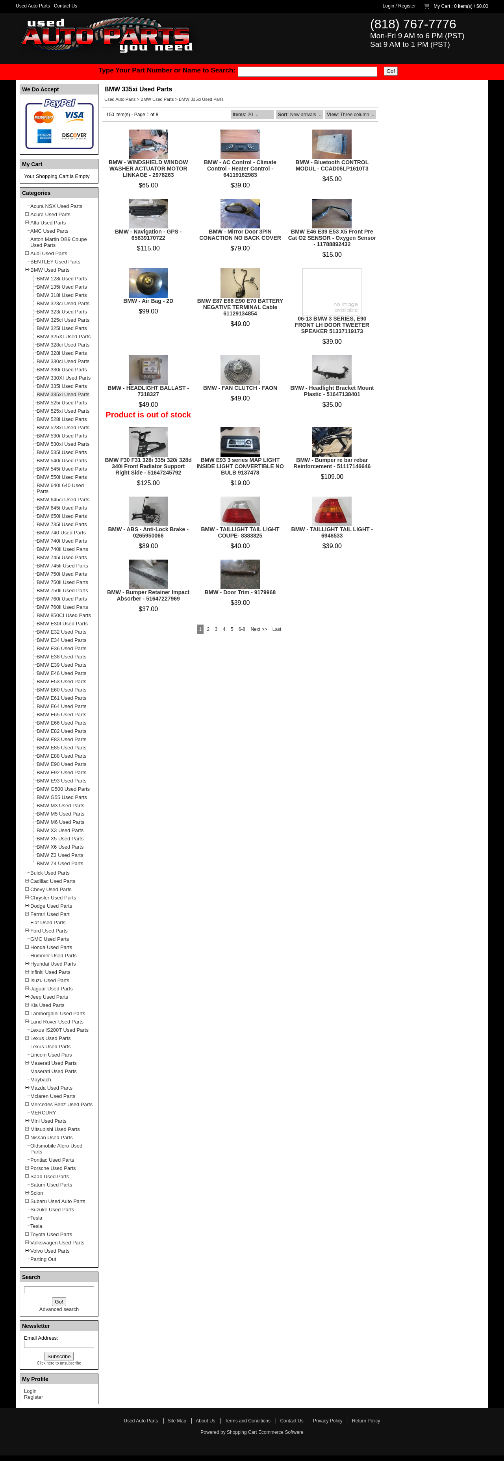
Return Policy (366, 1421)
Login (388, 6)
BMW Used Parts (157, 99)
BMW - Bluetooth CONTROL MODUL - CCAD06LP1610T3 (332, 165)
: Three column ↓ (350, 114)
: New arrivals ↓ (299, 114)
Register (407, 6)
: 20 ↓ (245, 114)
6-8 (242, 629)
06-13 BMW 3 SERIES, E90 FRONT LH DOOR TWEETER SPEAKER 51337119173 (332, 324)
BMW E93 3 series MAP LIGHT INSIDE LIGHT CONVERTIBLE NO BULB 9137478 (240, 466)
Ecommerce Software (281, 1432)
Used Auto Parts (33, 6)
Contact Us (65, 6)
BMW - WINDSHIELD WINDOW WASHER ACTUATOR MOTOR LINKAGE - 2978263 (148, 168)
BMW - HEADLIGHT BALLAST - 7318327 (148, 391)
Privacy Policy (328, 1421)
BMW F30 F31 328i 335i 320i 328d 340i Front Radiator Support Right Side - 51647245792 (148, 466)
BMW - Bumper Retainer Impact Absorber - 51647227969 (148, 595)
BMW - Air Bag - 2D (148, 301)
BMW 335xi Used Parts (201, 99)
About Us (205, 1421)
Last (277, 629)
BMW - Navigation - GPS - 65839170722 (148, 234)
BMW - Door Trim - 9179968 (240, 592)
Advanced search (59, 1309)
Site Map (177, 1421)
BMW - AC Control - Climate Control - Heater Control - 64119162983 (240, 168)
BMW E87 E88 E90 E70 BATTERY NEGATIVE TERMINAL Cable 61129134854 (240, 307)
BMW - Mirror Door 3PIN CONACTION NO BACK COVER (240, 234)
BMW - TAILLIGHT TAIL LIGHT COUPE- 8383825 (240, 532)
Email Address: (41, 1338)
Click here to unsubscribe (59, 1363)
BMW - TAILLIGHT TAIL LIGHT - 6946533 (332, 532)
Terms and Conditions (248, 1421)
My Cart (442, 6)
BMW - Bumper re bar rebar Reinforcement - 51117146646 (332, 463)
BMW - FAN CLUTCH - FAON (240, 388)
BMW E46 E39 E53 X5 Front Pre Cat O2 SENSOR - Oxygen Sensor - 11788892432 (332, 237)
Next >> (258, 629)
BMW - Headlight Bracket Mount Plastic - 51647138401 (332, 391)
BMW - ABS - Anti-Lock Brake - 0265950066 (148, 532)
